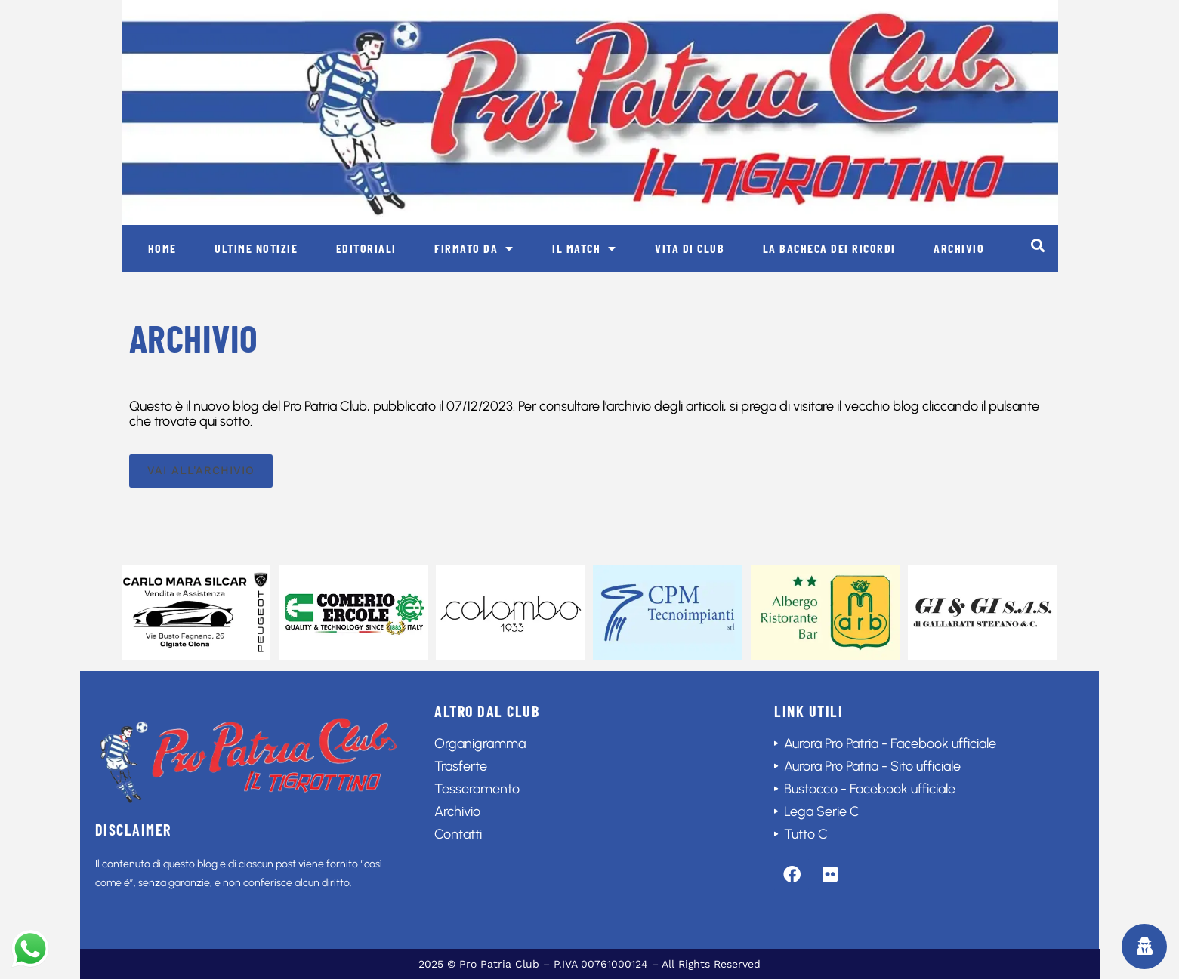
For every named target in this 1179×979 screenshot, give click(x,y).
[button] (1038, 244)
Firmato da (474, 248)
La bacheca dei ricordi (829, 248)
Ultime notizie (256, 248)
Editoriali (366, 248)
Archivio (959, 248)
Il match (584, 248)
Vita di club (689, 248)
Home (162, 248)
